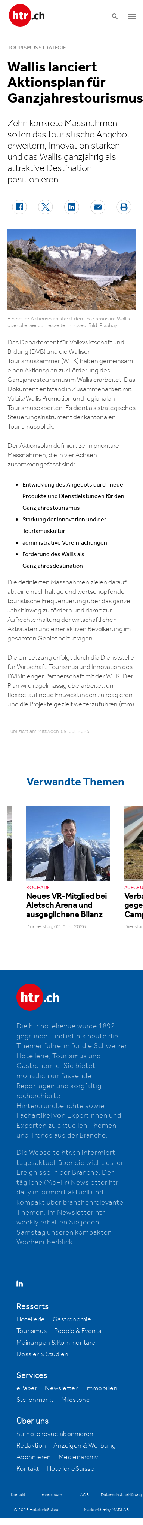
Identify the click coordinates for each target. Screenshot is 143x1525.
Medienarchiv (78, 1457)
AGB (84, 1494)
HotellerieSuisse (70, 1469)
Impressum (51, 1494)
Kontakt (27, 1469)
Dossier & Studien (42, 1354)
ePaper (26, 1388)
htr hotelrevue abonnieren (55, 1434)
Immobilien (101, 1388)
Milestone (75, 1400)
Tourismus (31, 1331)
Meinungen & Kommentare (56, 1342)
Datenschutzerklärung (121, 1494)
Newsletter (61, 1388)
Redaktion (31, 1445)
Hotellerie (30, 1319)
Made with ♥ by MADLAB (106, 1509)
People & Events (77, 1331)
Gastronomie (72, 1319)
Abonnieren (33, 1457)
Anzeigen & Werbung (84, 1445)
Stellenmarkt (35, 1400)
